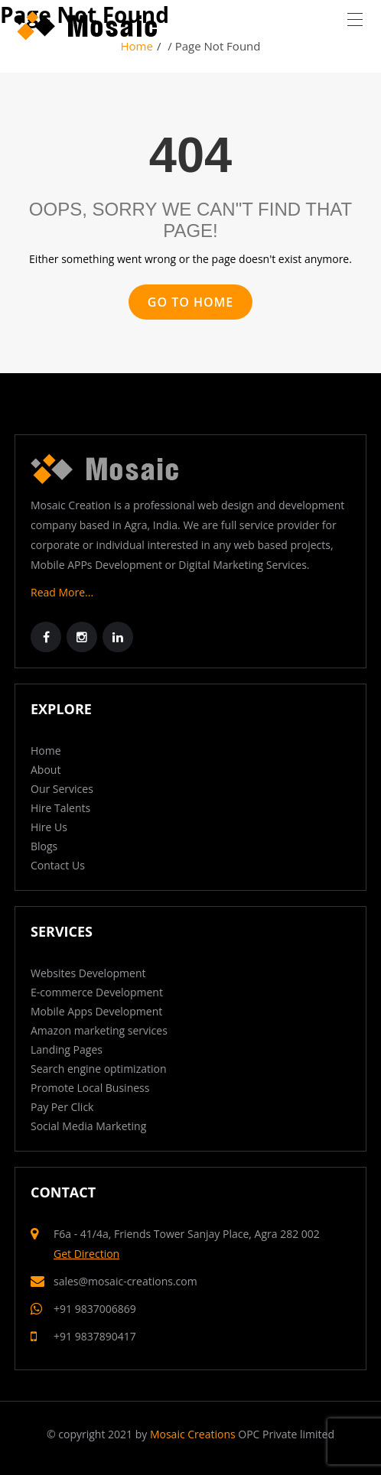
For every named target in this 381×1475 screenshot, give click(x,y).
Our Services (62, 788)
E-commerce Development (97, 992)
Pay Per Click (62, 1107)
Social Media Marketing (88, 1126)
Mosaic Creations (193, 1434)
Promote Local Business (90, 1087)
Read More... (62, 592)
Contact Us (58, 865)
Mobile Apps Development (96, 1011)
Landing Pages (67, 1049)
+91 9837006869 (95, 1308)
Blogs (44, 846)
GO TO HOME (190, 302)
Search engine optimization (99, 1068)
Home (46, 750)
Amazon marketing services (99, 1030)
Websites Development (88, 973)
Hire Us (49, 827)
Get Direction (86, 1253)
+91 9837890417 (95, 1336)
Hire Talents (60, 808)
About (45, 769)
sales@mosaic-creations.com (125, 1281)
